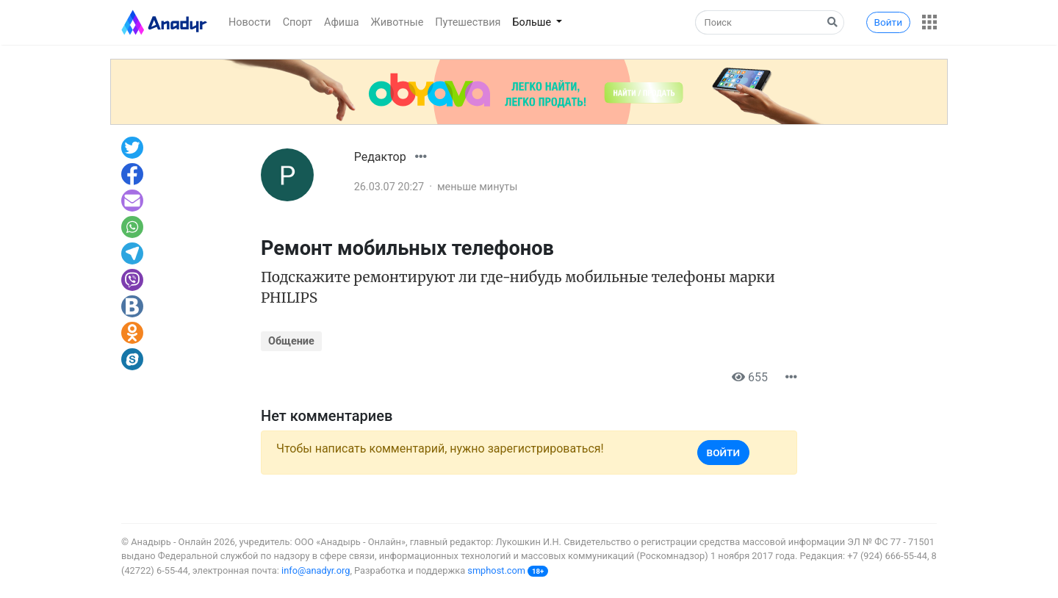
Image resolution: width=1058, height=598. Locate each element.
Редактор (380, 157)
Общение (291, 341)
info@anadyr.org (315, 570)
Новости (249, 22)
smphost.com (496, 570)
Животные (397, 22)
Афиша (341, 22)
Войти (888, 22)
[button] (929, 22)
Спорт (297, 22)
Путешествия (467, 22)
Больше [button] (533, 22)
